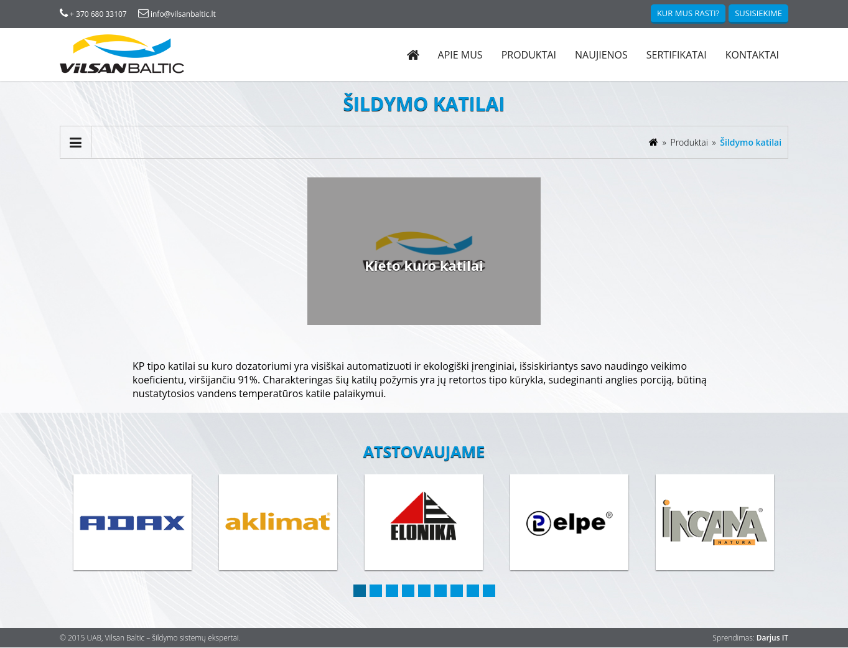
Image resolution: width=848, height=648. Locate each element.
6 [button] (440, 591)
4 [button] (408, 591)
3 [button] (392, 591)
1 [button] (359, 591)
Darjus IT (772, 638)
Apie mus (459, 55)
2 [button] (376, 591)
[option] (133, 524)
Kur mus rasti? (687, 13)
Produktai (528, 55)
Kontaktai (751, 55)
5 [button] (424, 591)
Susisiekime (758, 13)
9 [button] (489, 591)
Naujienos (600, 55)
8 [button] (473, 591)
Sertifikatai (676, 55)
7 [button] (456, 591)
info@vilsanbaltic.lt (177, 14)
